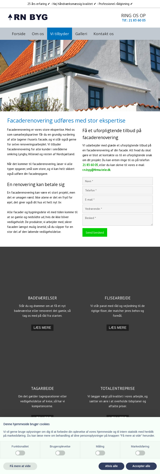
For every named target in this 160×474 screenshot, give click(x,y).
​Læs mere (42, 327)
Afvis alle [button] (111, 466)
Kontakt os (103, 33)
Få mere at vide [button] (20, 466)
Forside (19, 33)
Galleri (81, 33)
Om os (38, 33)
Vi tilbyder (59, 33)
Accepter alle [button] (141, 466)
